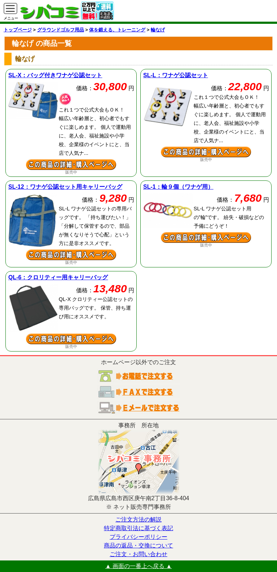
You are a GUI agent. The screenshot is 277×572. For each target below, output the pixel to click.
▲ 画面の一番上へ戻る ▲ (138, 566)
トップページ (18, 29)
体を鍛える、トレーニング (117, 29)
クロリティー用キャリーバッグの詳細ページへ (71, 338)
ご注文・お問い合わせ (138, 554)
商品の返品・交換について (138, 545)
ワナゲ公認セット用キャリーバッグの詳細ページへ (71, 254)
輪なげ (158, 29)
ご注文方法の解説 (138, 519)
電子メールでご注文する (138, 407)
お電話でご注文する (138, 376)
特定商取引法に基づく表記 (138, 528)
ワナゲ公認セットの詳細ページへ (205, 152)
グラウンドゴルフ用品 (60, 29)
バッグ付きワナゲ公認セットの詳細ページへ (71, 164)
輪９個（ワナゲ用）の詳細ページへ (205, 237)
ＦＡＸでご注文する (138, 391)
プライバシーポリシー (138, 537)
